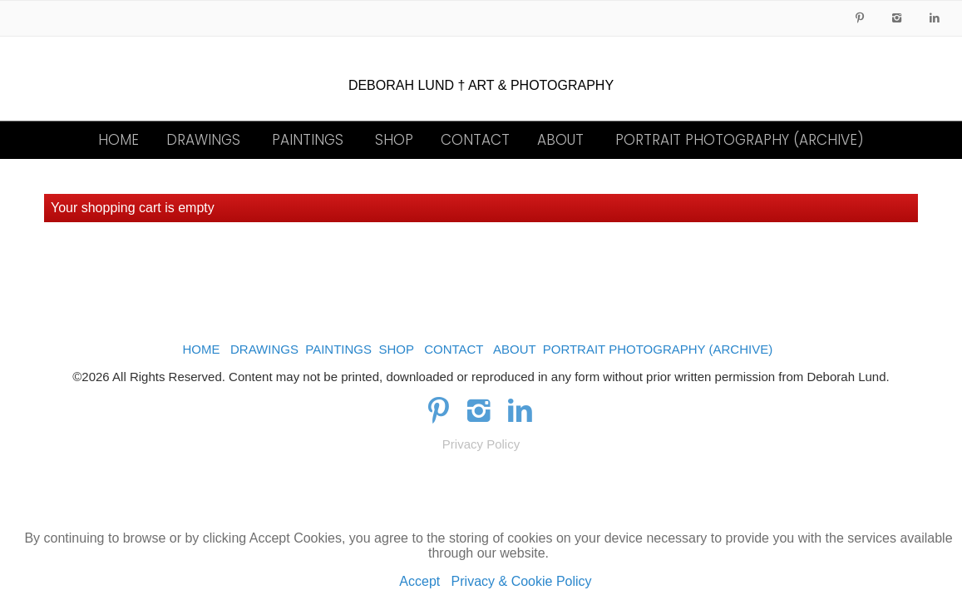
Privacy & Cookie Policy (521, 581)
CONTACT (475, 140)
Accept (419, 581)
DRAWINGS (203, 140)
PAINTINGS (307, 140)
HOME (118, 140)
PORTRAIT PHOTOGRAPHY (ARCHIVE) (739, 140)
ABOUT (560, 140)
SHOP (394, 140)
